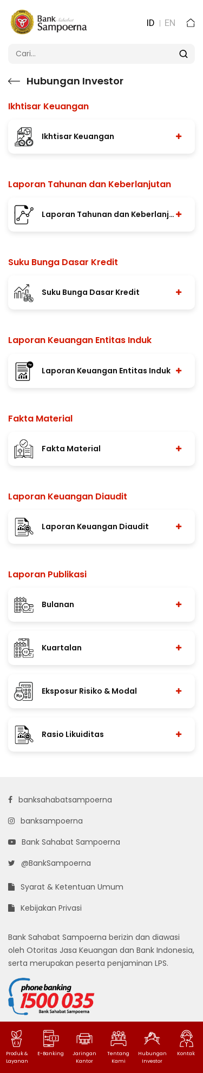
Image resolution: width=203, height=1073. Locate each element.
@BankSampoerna (49, 863)
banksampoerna (45, 820)
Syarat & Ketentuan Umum (65, 886)
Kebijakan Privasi (45, 908)
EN (170, 22)
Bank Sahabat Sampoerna (64, 842)
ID (150, 22)
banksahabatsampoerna (60, 799)
